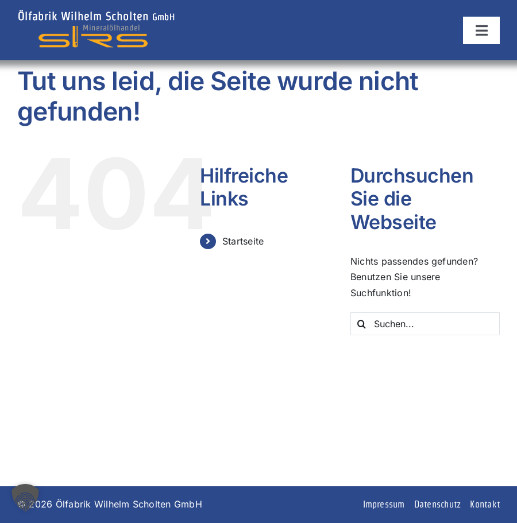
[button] (25, 497)
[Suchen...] (425, 323)
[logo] (96, 13)
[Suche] (361, 323)
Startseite (243, 241)
